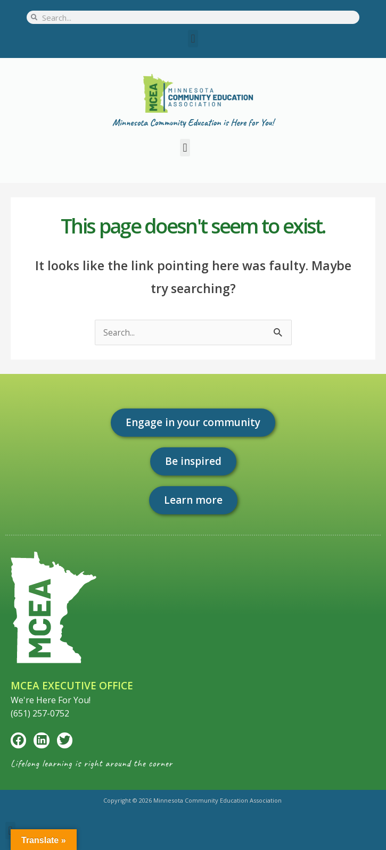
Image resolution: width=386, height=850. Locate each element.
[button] (193, 38)
